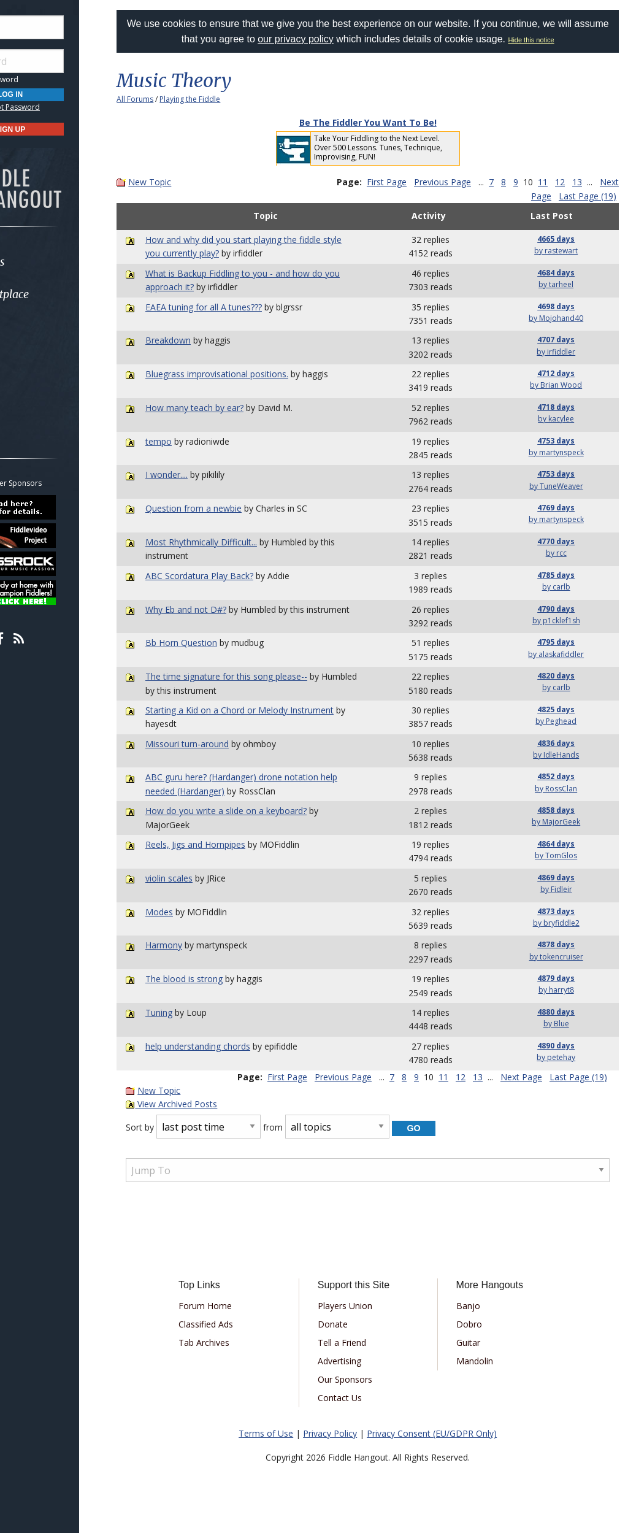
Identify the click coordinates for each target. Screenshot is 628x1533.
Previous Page (466, 182)
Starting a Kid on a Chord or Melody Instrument (269, 710)
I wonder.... (196, 474)
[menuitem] (69, 261)
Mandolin (485, 1361)
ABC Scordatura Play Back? (229, 576)
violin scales (198, 878)
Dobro (479, 1324)
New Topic (180, 182)
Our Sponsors (364, 1379)
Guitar (479, 1342)
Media (42, 359)
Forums (45, 262)
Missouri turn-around (216, 744)
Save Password (46, 79)
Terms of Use (281, 1433)
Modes (188, 912)
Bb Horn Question (211, 642)
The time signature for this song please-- (256, 676)
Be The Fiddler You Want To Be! (383, 122)
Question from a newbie (223, 508)
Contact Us (359, 1398)
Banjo (479, 1306)
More (39, 392)
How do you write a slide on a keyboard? (255, 810)
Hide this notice (565, 40)
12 (584, 182)
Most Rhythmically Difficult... (230, 542)
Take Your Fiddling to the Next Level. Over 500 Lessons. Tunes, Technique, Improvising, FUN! (393, 147)
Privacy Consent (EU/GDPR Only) (447, 1433)
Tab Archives (232, 1342)
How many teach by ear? (224, 407)
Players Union (364, 1306)
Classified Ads (234, 1324)
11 (567, 182)
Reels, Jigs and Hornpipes (225, 844)
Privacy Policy (345, 1433)
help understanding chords (227, 1046)
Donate (352, 1324)
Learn (40, 327)
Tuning (188, 1012)
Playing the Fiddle (220, 99)
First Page (411, 182)
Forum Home (233, 1306)
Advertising (359, 1361)
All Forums (165, 99)
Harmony (193, 945)
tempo (188, 441)
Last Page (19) (587, 196)
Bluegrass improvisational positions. (246, 374)
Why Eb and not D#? (215, 609)
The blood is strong (213, 979)
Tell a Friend (361, 1342)
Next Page (530, 196)
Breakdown (197, 340)
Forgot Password (69, 107)
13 (601, 182)
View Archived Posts (202, 1104)
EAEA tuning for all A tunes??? (233, 307)
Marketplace (57, 294)
